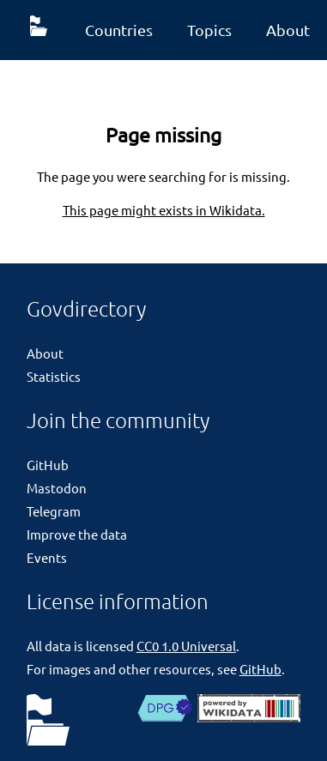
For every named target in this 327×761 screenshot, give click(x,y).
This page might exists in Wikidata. (164, 210)
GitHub (48, 464)
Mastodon (57, 488)
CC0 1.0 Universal (186, 645)
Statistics (54, 376)
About (45, 353)
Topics (209, 30)
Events (47, 557)
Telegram (54, 511)
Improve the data (77, 534)
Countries (119, 30)
